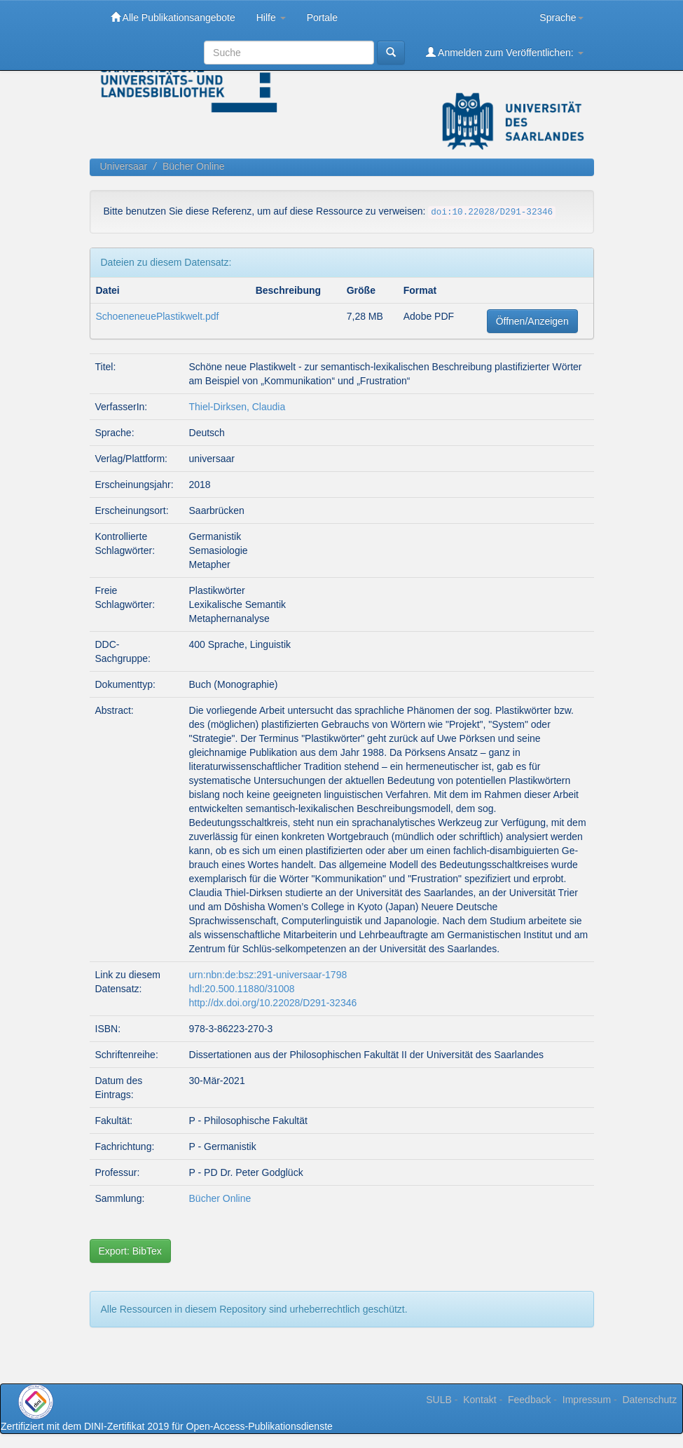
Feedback (529, 1399)
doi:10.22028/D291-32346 (492, 212)
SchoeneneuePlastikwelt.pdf (157, 316)
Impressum (587, 1399)
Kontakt (479, 1399)
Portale (322, 17)
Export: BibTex (130, 1251)
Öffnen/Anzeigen (532, 321)
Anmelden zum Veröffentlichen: (505, 52)
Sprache (561, 17)
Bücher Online (194, 166)
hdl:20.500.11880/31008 (242, 988)
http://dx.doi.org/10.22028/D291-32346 (273, 1002)
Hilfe (271, 17)
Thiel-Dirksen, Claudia (237, 406)
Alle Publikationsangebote (173, 17)
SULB (439, 1399)
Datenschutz (649, 1399)
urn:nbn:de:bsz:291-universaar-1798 (268, 974)
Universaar (124, 166)
